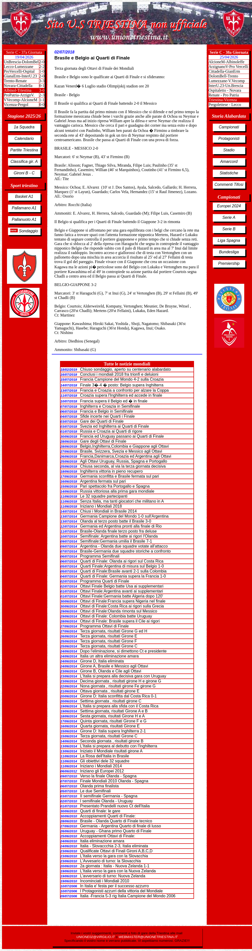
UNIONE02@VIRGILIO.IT (96, 937)
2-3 (41, 95)
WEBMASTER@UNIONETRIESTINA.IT (148, 937)
